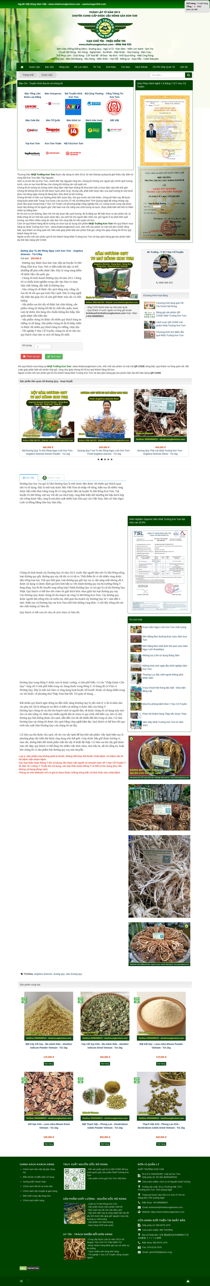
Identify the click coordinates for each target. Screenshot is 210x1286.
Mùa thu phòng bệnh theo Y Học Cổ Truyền (165, 704)
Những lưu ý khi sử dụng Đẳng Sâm (161, 655)
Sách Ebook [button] (141, 67)
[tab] (28, 478)
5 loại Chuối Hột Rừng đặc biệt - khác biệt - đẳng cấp (165, 689)
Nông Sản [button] (64, 67)
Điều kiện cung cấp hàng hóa (37, 1196)
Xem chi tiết (191, 9)
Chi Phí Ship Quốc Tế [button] (164, 67)
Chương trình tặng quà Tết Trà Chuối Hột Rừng (169, 305)
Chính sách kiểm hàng (33, 1200)
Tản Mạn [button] (125, 67)
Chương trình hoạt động (155, 295)
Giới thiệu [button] (111, 67)
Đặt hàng (49, 1064)
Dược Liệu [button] (34, 67)
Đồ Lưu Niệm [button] (81, 67)
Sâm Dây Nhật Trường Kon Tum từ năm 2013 (163, 724)
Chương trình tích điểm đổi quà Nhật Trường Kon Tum (170, 334)
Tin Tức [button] (97, 67)
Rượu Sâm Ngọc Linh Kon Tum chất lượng (164, 627)
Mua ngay (54, 356)
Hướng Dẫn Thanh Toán (34, 1181)
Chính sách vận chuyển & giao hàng (40, 1191)
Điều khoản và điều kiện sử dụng (38, 1177)
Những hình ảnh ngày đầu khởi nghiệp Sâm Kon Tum (165, 667)
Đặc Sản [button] (49, 67)
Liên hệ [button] (184, 67)
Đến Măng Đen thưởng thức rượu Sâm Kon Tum (165, 638)
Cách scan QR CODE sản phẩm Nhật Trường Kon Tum (171, 324)
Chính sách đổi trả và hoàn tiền (37, 1186)
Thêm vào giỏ (31, 356)
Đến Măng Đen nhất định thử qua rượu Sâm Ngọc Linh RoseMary (165, 648)
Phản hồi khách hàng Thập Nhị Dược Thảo (165, 714)
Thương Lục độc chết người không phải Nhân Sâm (163, 676)
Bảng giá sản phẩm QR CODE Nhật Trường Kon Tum (171, 314)
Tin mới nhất (135, 619)
